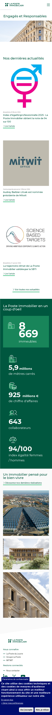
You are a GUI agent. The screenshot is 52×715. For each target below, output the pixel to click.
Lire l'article (10, 126)
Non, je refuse (42, 710)
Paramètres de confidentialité (15, 679)
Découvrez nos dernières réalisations (23, 483)
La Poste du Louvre (14, 654)
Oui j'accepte (26, 710)
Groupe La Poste (13, 657)
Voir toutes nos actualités (27, 289)
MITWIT (9, 660)
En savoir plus (7, 700)
